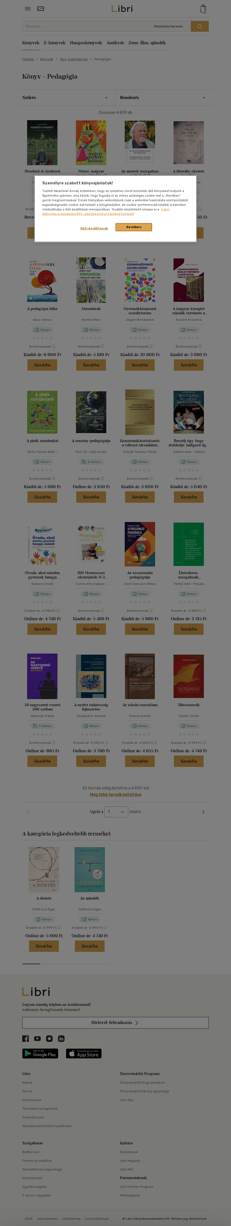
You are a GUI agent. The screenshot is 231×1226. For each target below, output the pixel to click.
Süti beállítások (94, 228)
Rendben (134, 227)
